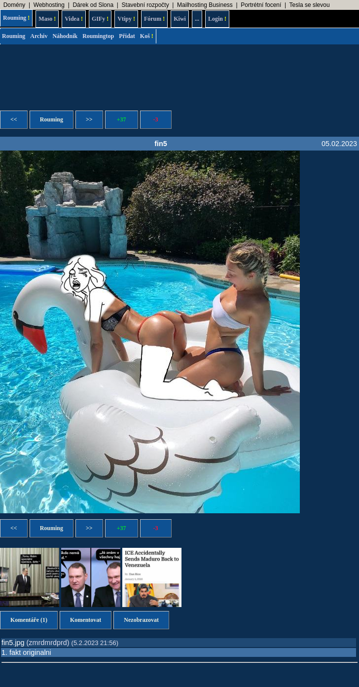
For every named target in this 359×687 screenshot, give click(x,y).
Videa (74, 18)
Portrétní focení (261, 4)
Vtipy (126, 18)
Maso (47, 18)
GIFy (100, 18)
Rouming (16, 17)
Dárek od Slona (92, 4)
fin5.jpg (12, 643)
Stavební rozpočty (145, 4)
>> (89, 119)
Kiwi (180, 18)
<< (13, 119)
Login (217, 18)
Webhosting (49, 4)
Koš (146, 36)
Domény (14, 4)
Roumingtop (98, 36)
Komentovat (85, 619)
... (197, 18)
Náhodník (64, 36)
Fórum (154, 18)
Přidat (127, 36)
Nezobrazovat (141, 619)
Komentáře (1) (28, 619)
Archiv (38, 36)
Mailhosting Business (205, 4)
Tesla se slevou (309, 4)
